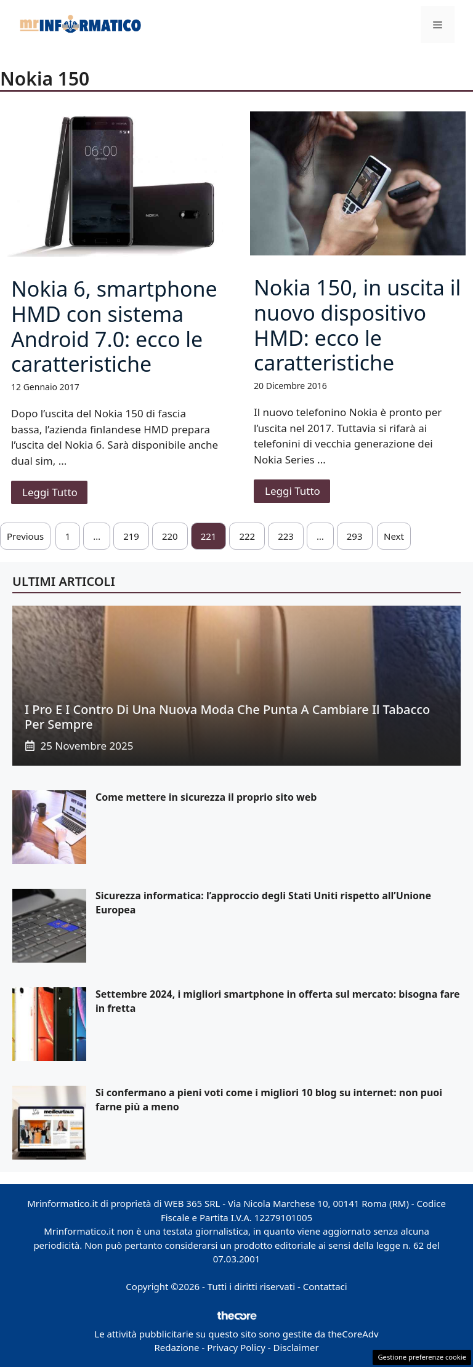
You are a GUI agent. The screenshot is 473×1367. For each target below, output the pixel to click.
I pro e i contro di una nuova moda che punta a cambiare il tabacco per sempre (227, 716)
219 (131, 536)
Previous (25, 536)
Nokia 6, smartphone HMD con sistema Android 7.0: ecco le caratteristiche (114, 326)
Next (394, 536)
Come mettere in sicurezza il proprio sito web (206, 797)
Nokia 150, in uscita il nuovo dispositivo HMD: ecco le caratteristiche (357, 325)
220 (170, 536)
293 (355, 536)
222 (247, 536)
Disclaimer (296, 1347)
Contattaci (325, 1286)
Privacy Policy (236, 1347)
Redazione (176, 1347)
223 (286, 536)
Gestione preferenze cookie (422, 1356)
